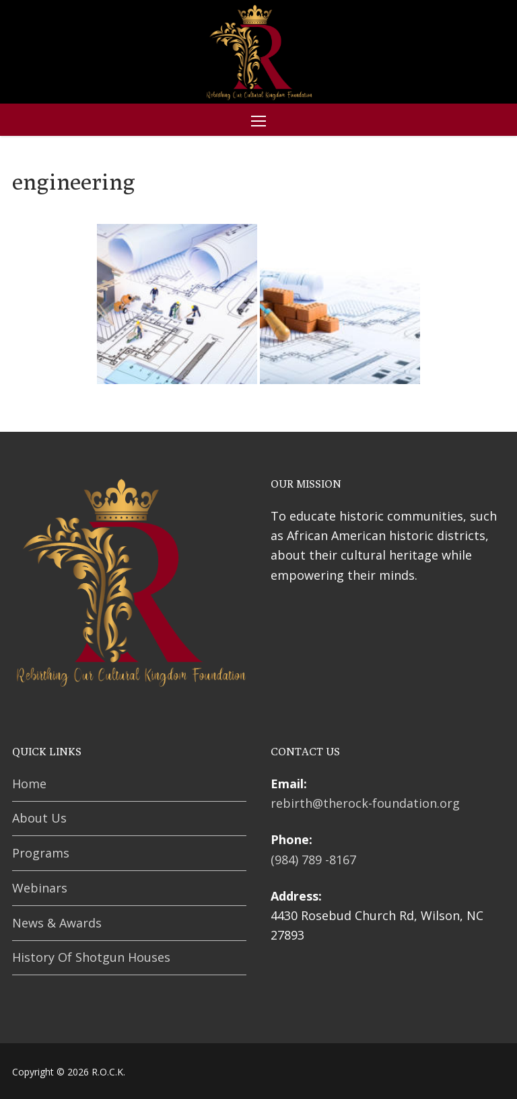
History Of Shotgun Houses (91, 957)
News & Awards (57, 923)
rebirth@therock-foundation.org (365, 803)
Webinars (39, 888)
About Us (39, 818)
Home (29, 783)
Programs (40, 853)
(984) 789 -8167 (313, 859)
